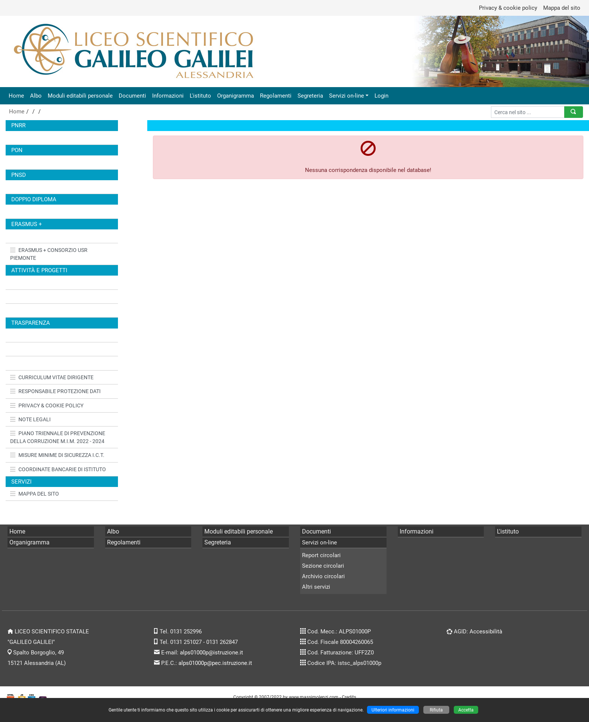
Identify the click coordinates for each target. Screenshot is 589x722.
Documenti (132, 95)
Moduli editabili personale (80, 95)
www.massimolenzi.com (313, 697)
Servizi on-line (346, 95)
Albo (36, 95)
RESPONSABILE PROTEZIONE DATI (55, 391)
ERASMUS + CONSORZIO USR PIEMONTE (49, 254)
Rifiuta (436, 710)
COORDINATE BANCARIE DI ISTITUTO (58, 469)
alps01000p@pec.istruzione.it (215, 663)
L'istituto (200, 95)
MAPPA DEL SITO (34, 494)
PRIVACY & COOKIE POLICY (46, 405)
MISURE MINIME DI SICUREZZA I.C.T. (57, 455)
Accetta (466, 710)
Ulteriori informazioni (393, 710)
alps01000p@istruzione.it (211, 652)
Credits (349, 697)
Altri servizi (316, 586)
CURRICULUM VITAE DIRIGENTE (52, 377)
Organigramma (235, 95)
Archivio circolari (323, 576)
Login (381, 95)
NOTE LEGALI (30, 419)
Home (16, 95)
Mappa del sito (561, 8)
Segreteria (310, 95)
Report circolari (321, 555)
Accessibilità (486, 631)
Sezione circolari (323, 565)
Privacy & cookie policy (508, 8)
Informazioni (168, 95)
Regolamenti (275, 95)
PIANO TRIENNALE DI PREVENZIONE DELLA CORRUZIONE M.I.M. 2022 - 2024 (57, 437)
